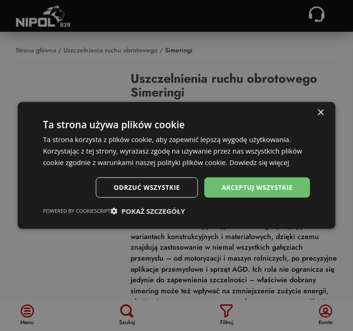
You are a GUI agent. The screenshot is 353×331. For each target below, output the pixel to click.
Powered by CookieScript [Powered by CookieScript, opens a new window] (76, 210)
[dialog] (176, 165)
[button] (147, 211)
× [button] (320, 112)
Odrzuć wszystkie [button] (147, 187)
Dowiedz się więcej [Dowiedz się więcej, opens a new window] (259, 162)
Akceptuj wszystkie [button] (257, 187)
